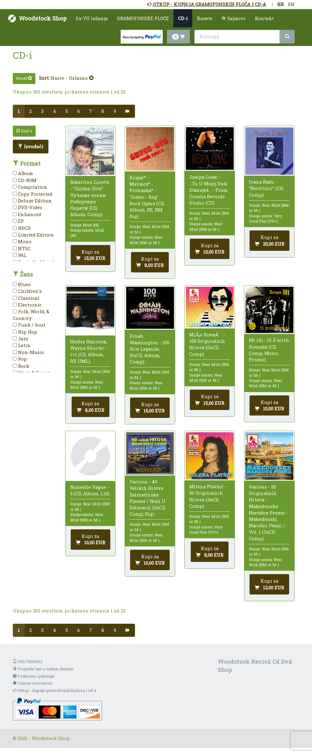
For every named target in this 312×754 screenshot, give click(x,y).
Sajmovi (234, 18)
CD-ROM (25, 180)
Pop (20, 359)
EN (291, 4)
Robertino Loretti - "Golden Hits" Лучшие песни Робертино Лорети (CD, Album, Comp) (89, 198)
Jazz (20, 338)
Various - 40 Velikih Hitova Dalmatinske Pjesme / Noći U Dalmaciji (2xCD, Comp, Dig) (147, 498)
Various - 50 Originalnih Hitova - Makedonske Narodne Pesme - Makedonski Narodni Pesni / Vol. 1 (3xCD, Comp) (268, 513)
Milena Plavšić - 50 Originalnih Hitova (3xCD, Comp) (207, 496)
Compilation (30, 187)
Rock (21, 366)
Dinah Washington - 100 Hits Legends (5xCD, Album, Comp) (149, 349)
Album (23, 173)
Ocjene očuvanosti (32, 683)
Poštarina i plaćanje (34, 676)
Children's (27, 291)
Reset (24, 78)
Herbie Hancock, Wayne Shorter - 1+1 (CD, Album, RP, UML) (88, 351)
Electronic (27, 305)
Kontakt (264, 18)
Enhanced (27, 214)
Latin (21, 345)
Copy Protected (32, 194)
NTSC (22, 248)
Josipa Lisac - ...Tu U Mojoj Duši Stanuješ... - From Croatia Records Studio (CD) (208, 190)
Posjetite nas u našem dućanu (43, 669)
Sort (24, 131)
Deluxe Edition (32, 201)
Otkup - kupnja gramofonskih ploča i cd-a (54, 690)
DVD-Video (27, 207)
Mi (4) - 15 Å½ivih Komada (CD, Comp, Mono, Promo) (269, 350)
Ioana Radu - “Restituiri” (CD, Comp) (266, 188)
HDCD (22, 228)
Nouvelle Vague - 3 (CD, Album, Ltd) (89, 490)
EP (18, 221)
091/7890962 (27, 661)
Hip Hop (25, 332)
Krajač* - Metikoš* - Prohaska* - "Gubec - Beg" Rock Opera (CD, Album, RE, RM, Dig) (147, 196)
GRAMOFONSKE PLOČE (143, 18)
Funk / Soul (29, 325)
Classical (26, 298)
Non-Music (28, 352)
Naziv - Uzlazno (72, 78)
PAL (20, 255)
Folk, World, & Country (31, 314)
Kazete (204, 18)
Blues (22, 284)
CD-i (183, 18)
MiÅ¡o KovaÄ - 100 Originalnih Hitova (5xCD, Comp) (207, 344)
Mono (22, 241)
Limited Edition (33, 235)
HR (280, 4)
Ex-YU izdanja (92, 18)
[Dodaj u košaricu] (90, 255)
